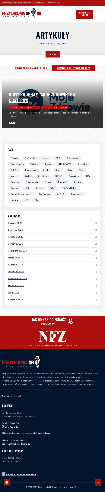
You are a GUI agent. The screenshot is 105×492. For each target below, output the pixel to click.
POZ (58, 158)
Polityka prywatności (12, 396)
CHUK (46, 170)
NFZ (26, 200)
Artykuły (52, 54)
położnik (14, 170)
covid (69, 170)
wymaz (14, 176)
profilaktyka (30, 158)
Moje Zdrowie (44, 194)
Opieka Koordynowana (21, 194)
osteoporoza (72, 158)
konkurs (48, 164)
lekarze (45, 158)
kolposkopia (30, 170)
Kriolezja (39, 188)
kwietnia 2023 (52, 299)
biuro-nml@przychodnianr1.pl (16, 443)
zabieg (53, 188)
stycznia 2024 (52, 265)
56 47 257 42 (12, 422)
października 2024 (52, 251)
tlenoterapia (32, 182)
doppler (14, 188)
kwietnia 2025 (52, 237)
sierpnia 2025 (52, 223)
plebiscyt (34, 164)
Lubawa (14, 200)
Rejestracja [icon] (85, 14)
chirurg (77, 182)
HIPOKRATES (65, 164)
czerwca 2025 (52, 230)
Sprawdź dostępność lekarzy (73, 68)
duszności (62, 182)
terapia (48, 182)
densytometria (17, 164)
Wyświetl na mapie (48, 323)
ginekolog (82, 164)
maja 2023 (52, 292)
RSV (81, 170)
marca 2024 (52, 258)
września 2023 (52, 285)
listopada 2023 (52, 271)
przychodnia (76, 194)
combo (27, 176)
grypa (58, 170)
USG (27, 188)
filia (36, 200)
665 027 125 (11, 426)
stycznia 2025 (52, 244)
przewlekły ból (69, 188)
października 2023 (52, 278)
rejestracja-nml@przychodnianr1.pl (37, 433)
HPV (88, 176)
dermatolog (42, 176)
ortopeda (15, 182)
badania (14, 158)
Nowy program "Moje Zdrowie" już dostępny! (42, 97)
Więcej (12, 122)
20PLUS (60, 194)
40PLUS (58, 176)
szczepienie (74, 176)
